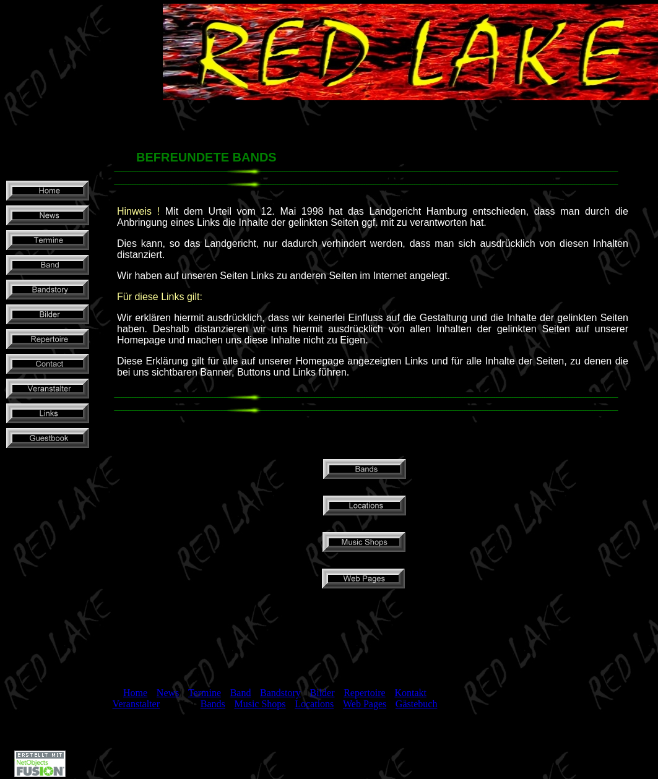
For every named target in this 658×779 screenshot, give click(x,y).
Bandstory (280, 692)
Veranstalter (136, 704)
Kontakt (410, 692)
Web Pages (364, 704)
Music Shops (259, 704)
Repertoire (365, 692)
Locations (314, 704)
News (168, 692)
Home (135, 692)
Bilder (322, 692)
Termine (204, 692)
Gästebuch (417, 704)
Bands (213, 704)
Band (240, 692)
